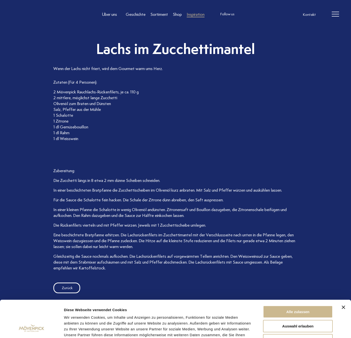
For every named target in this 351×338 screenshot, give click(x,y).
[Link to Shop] (177, 14)
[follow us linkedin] (264, 14)
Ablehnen (298, 307)
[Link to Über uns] (111, 14)
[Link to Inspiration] (196, 14)
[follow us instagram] (244, 14)
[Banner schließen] (343, 274)
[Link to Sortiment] (159, 14)
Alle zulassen (297, 278)
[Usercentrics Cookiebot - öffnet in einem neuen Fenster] (31, 328)
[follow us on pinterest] (274, 14)
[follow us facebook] (254, 14)
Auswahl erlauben (297, 293)
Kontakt (309, 14)
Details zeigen (259, 328)
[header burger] (335, 14)
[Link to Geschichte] (136, 14)
